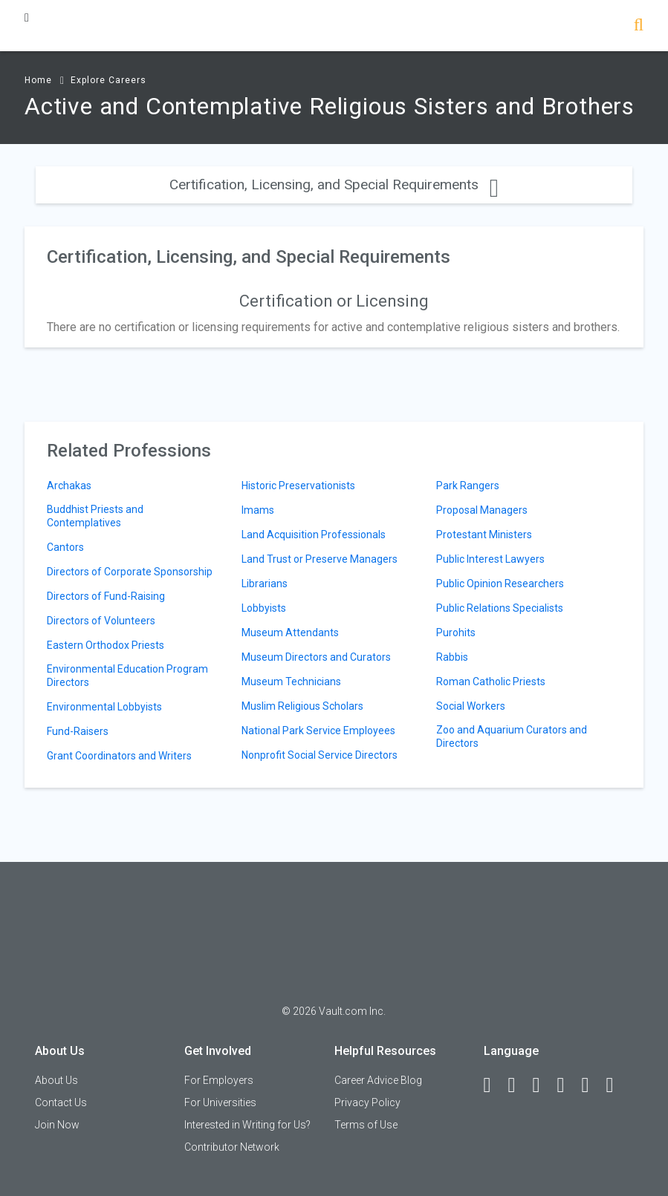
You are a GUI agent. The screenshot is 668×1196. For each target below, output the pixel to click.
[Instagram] (567, 1085)
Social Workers (470, 706)
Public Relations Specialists (499, 608)
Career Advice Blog (378, 1080)
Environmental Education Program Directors (127, 675)
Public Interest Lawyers (490, 559)
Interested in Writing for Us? (247, 1125)
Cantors (65, 547)
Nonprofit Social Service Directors (319, 755)
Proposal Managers (482, 510)
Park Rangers (467, 485)
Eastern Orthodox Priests (105, 645)
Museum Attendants (290, 632)
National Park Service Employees (318, 730)
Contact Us (61, 1102)
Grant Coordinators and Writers (119, 756)
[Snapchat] (616, 1085)
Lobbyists (263, 608)
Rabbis (452, 657)
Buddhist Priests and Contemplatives (95, 516)
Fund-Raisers (77, 731)
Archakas (69, 485)
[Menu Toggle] (27, 17)
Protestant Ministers (484, 534)
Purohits (456, 632)
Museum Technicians (291, 681)
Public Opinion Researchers (500, 583)
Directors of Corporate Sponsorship (130, 572)
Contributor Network (231, 1147)
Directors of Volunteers (101, 621)
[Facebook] (494, 1085)
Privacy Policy (367, 1102)
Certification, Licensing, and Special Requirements (334, 184)
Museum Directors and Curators (316, 657)
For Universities (220, 1102)
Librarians (264, 583)
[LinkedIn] (518, 1085)
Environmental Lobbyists (104, 707)
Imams (257, 510)
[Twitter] (543, 1085)
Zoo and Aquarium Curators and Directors (511, 736)
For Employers (218, 1080)
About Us (56, 1080)
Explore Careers (108, 80)
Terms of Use (366, 1125)
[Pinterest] (592, 1085)
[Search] (638, 26)
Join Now (57, 1125)
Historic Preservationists (298, 485)
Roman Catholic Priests (490, 681)
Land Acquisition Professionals (313, 534)
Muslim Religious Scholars (302, 706)
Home (38, 80)
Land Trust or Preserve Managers (319, 559)
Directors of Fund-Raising (106, 596)
